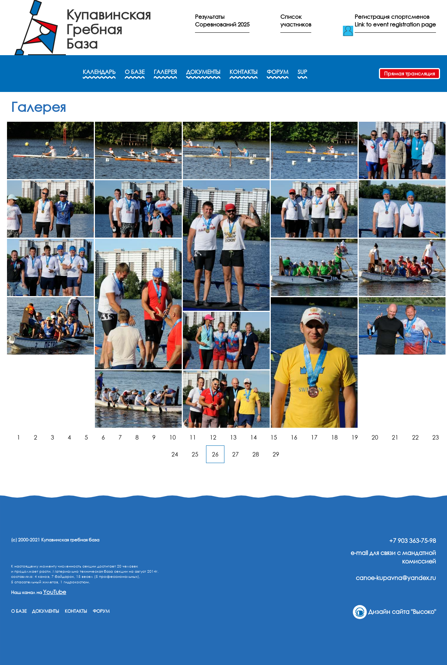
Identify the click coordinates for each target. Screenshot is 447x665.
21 (395, 437)
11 (192, 437)
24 (174, 454)
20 (375, 437)
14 (253, 437)
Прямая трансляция (409, 73)
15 (273, 437)
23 (435, 437)
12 (213, 437)
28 (255, 454)
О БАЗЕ (135, 71)
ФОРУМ (277, 71)
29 (276, 454)
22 (415, 437)
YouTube (54, 591)
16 (294, 437)
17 (314, 437)
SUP (302, 71)
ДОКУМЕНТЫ (203, 71)
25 (195, 454)
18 (334, 437)
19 (354, 437)
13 (233, 437)
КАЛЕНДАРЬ (99, 71)
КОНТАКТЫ (244, 71)
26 (215, 454)
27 (235, 454)
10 (172, 437)
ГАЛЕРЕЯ (165, 71)
